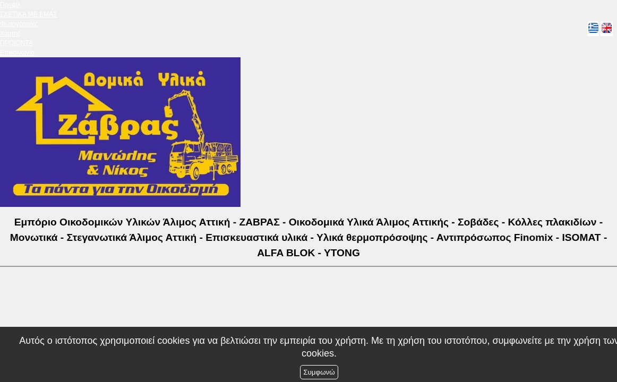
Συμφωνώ (319, 372)
